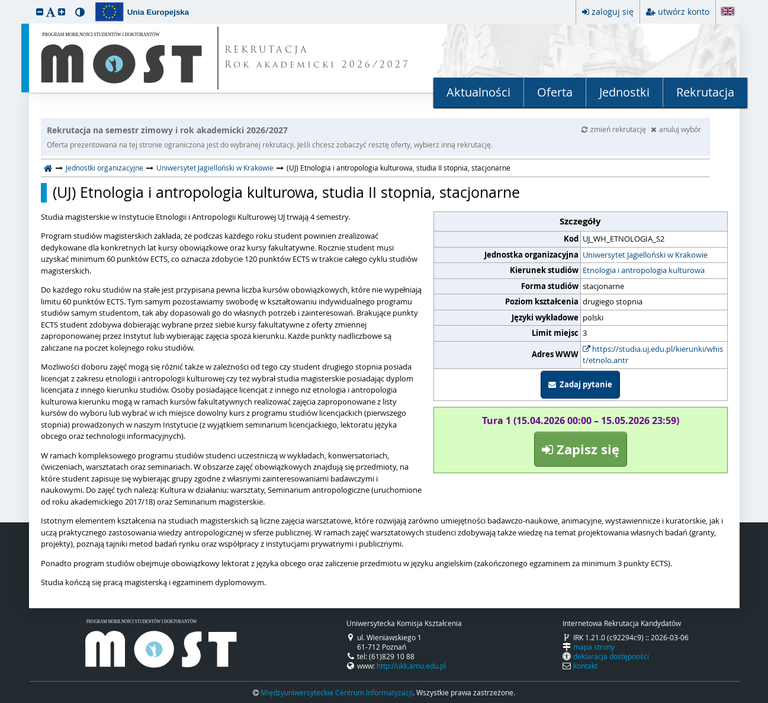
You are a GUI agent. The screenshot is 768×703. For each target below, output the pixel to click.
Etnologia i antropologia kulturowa (644, 270)
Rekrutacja (705, 92)
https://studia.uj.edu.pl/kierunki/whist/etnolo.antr (653, 355)
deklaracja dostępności (611, 656)
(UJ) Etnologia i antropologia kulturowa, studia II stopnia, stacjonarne (286, 192)
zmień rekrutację (614, 129)
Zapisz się (580, 449)
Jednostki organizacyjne (104, 167)
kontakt (585, 665)
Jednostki (624, 92)
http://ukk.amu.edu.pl (411, 665)
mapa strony (594, 646)
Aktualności (478, 92)
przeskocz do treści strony (3, 3)
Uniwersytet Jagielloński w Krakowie (215, 167)
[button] (39, 11)
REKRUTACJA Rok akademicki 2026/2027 (317, 58)
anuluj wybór (676, 129)
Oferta (555, 92)
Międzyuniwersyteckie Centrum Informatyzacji (337, 692)
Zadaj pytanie (580, 384)
